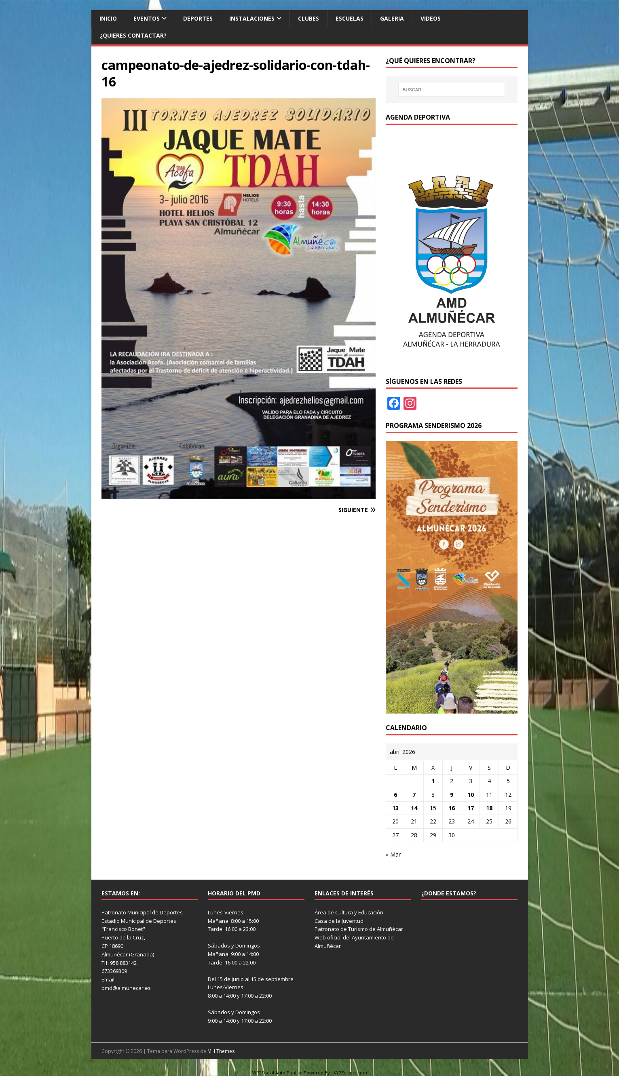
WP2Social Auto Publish (277, 1073)
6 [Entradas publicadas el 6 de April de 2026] (395, 794)
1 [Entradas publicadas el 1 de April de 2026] (433, 781)
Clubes (308, 18)
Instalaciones (252, 18)
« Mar (393, 854)
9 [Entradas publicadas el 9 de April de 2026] (451, 794)
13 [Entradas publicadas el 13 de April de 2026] (395, 808)
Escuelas (349, 18)
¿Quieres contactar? (133, 35)
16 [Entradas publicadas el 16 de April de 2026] (451, 808)
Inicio (108, 18)
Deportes (198, 18)
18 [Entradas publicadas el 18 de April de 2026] (489, 808)
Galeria (392, 18)
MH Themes (221, 1051)
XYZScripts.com (350, 1073)
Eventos (146, 18)
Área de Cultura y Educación (349, 912)
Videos (430, 18)
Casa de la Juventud (339, 920)
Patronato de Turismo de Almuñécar (359, 929)
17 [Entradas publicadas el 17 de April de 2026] (470, 808)
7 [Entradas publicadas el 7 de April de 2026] (414, 794)
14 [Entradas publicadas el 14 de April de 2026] (414, 808)
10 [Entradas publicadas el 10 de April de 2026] (470, 794)
